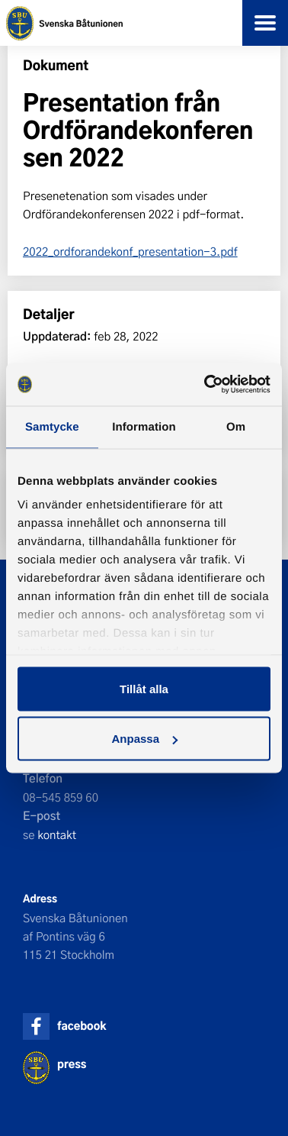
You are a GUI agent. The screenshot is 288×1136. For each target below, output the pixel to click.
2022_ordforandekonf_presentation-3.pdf (130, 251)
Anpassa (144, 738)
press (71, 1064)
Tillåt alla (144, 688)
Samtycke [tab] (52, 426)
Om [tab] (235, 426)
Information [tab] (144, 426)
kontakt (56, 834)
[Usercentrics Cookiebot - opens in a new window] (205, 385)
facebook (81, 1025)
